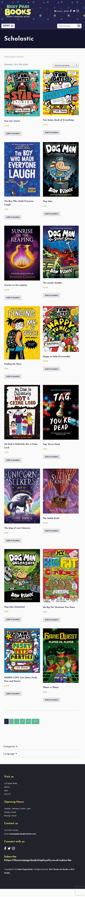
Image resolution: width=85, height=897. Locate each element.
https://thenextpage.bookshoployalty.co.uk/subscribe (38, 868)
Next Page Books (26, 877)
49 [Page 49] (29, 730)
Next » (36, 730)
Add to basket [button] (13, 135)
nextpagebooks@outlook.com (23, 842)
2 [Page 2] (11, 730)
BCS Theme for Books (61, 877)
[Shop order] (68, 65)
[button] (7, 26)
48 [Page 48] (23, 730)
